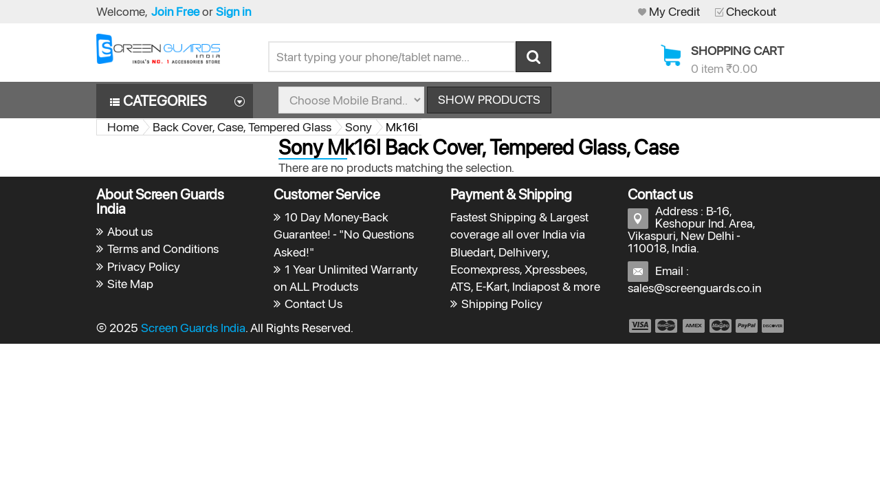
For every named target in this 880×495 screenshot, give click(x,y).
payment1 (639, 326)
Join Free (175, 11)
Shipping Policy (501, 303)
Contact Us (313, 303)
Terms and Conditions (163, 248)
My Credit (674, 11)
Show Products (489, 99)
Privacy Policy (143, 266)
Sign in (233, 11)
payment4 (722, 326)
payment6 (771, 326)
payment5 (746, 326)
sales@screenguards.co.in (694, 287)
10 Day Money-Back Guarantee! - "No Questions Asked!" (344, 234)
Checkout (751, 11)
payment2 (666, 326)
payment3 (694, 326)
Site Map (130, 283)
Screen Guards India (193, 327)
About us (130, 231)
